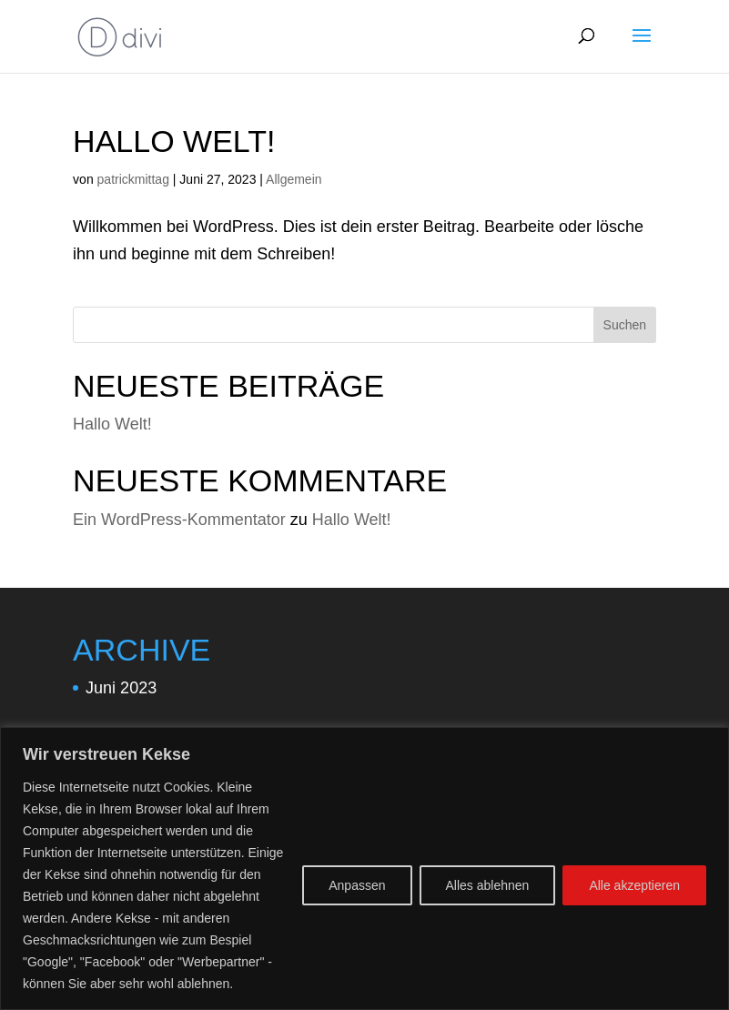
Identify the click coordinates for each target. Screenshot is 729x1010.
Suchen (624, 325)
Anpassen (357, 885)
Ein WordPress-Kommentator (179, 519)
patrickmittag (133, 179)
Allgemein (293, 179)
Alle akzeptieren (634, 885)
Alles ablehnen (488, 885)
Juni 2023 (121, 688)
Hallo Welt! (174, 141)
